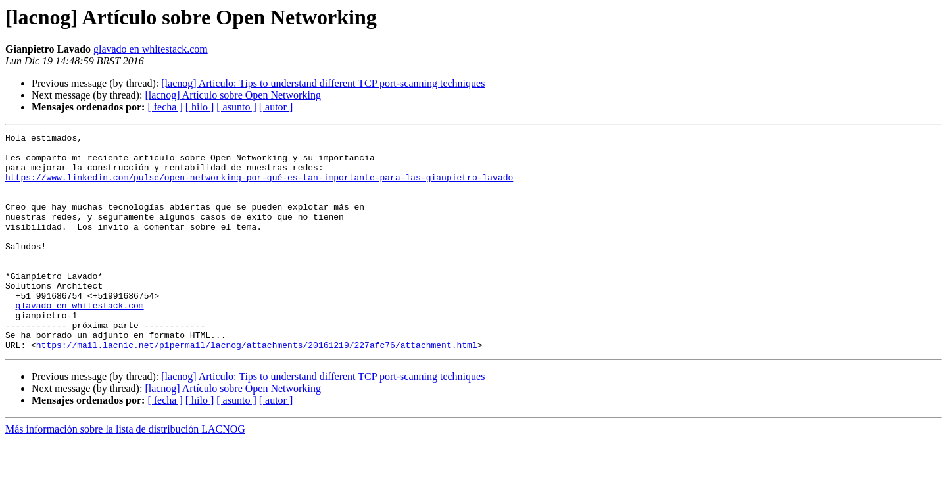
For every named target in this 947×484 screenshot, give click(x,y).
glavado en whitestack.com (150, 49)
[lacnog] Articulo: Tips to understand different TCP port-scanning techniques (323, 83)
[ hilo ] (199, 106)
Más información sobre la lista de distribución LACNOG (125, 472)
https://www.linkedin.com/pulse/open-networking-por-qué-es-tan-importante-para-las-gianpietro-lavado (259, 187)
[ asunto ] (236, 106)
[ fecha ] (164, 106)
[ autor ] (276, 106)
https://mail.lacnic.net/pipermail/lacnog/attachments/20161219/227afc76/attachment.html (256, 388)
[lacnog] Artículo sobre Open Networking (232, 95)
